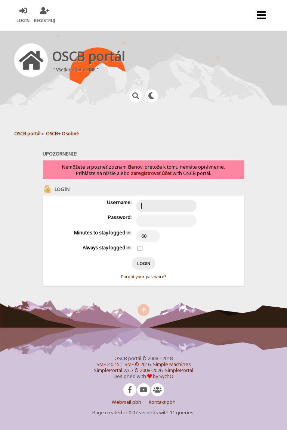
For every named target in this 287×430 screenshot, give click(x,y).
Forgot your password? (143, 276)
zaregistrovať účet (151, 173)
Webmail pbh (126, 402)
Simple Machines (172, 364)
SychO (166, 376)
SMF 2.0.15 (108, 364)
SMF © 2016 (137, 364)
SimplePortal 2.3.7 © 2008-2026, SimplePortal (143, 370)
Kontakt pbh (162, 402)
